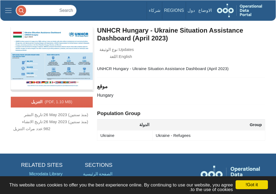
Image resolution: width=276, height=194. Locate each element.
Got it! (252, 184)
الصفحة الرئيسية (97, 174)
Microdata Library (46, 174)
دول (191, 10)
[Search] (46, 10)
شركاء (154, 10)
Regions (174, 10)
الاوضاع (205, 10)
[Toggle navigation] (8, 10)
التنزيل (51, 102)
